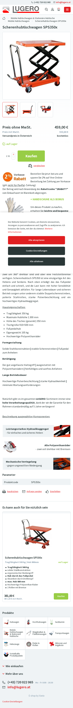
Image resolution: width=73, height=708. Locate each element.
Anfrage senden (32, 491)
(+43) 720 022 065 (41, 2)
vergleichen (36, 166)
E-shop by (37, 695)
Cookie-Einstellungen (36, 250)
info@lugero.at (62, 2)
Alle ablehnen (36, 261)
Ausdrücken (10, 491)
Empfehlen (53, 491)
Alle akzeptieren (36, 240)
